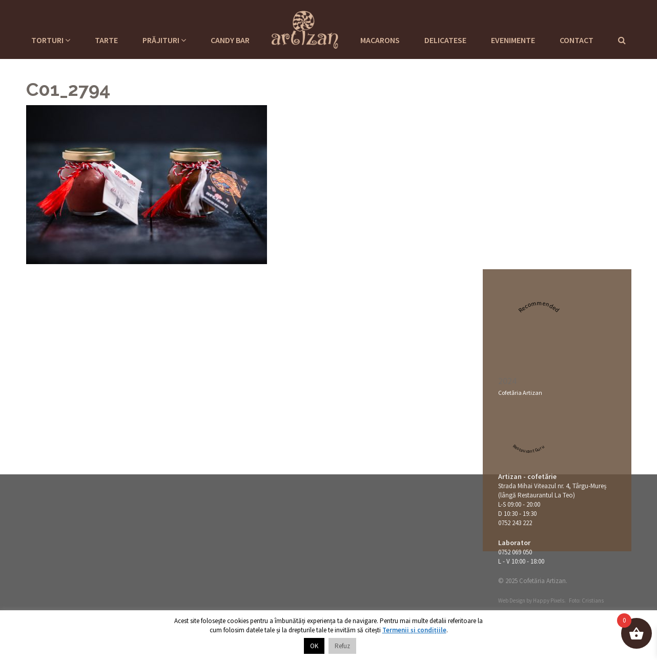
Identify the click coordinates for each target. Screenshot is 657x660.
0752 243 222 (515, 522)
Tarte (106, 40)
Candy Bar (230, 40)
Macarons (380, 40)
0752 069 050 (515, 552)
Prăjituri (164, 40)
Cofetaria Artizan (305, 28)
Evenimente (513, 40)
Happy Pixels (548, 600)
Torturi (50, 40)
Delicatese (445, 40)
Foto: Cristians (586, 600)
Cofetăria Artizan (520, 392)
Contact (576, 40)
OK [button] (314, 646)
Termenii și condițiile (414, 630)
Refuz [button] (342, 646)
